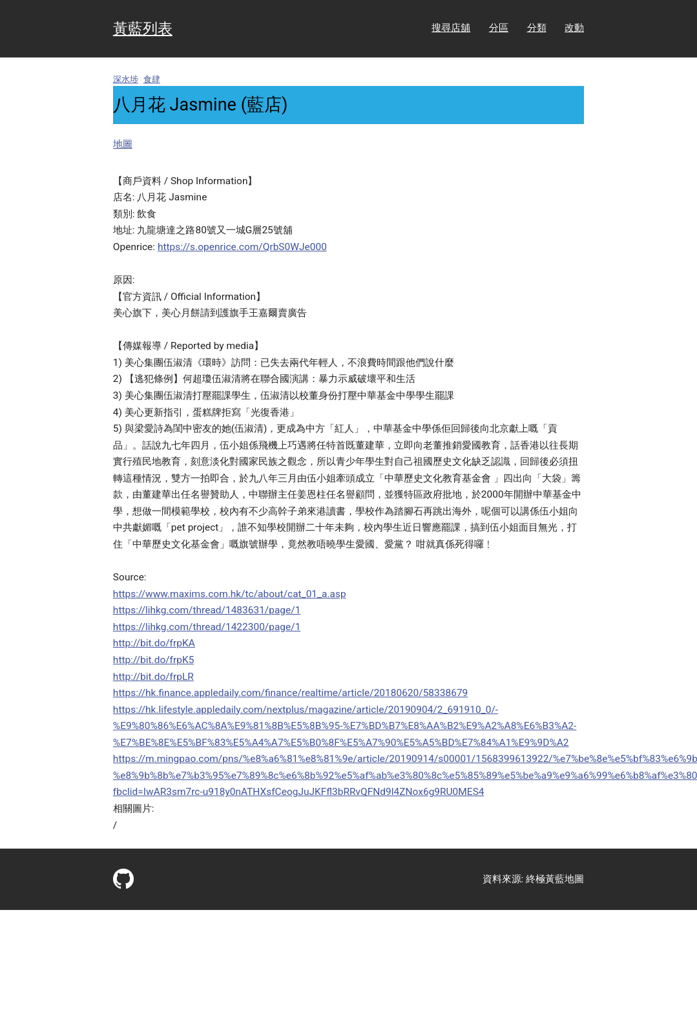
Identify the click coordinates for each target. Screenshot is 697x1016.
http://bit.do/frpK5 (153, 660)
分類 (536, 28)
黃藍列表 (142, 28)
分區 (498, 28)
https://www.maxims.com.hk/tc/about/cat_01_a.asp (229, 594)
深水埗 (125, 79)
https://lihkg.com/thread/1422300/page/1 (207, 627)
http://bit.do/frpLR (153, 677)
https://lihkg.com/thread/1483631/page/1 (207, 610)
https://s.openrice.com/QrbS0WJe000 (242, 247)
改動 (574, 28)
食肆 (151, 79)
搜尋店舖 (451, 28)
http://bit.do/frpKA (154, 643)
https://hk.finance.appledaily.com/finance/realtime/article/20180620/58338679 (290, 693)
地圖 (122, 144)
